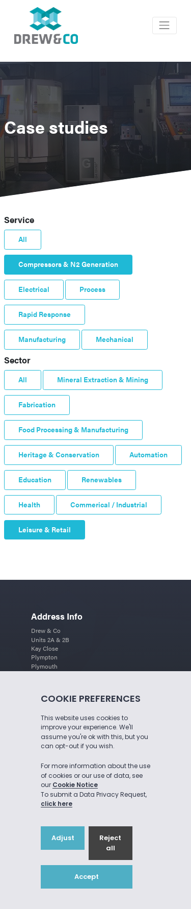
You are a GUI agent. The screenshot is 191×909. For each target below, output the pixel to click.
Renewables (101, 479)
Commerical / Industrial (108, 504)
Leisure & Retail (44, 529)
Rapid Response (44, 314)
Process (92, 289)
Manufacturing (42, 339)
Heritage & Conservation (58, 454)
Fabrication (37, 404)
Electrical (33, 289)
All (22, 239)
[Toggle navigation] (164, 25)
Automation (148, 454)
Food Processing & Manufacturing (73, 429)
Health (29, 504)
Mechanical (114, 339)
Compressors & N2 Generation (68, 264)
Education (34, 479)
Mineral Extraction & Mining (102, 379)
